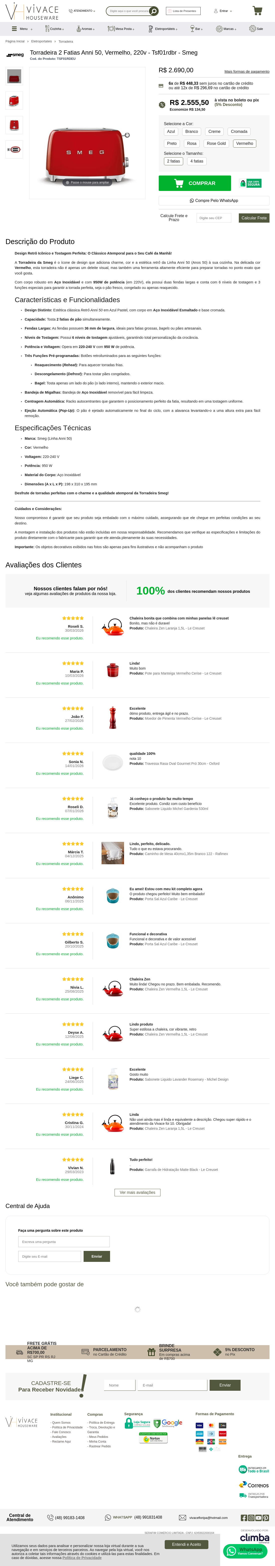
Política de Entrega (101, 1422)
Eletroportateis (42, 41)
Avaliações (59, 1437)
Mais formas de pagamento (247, 72)
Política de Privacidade (82, 1558)
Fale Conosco (61, 1432)
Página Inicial (15, 41)
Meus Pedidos (98, 1437)
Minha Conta (97, 1441)
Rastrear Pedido (100, 1446)
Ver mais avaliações (137, 1192)
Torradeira (66, 41)
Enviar (97, 1256)
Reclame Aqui (61, 1441)
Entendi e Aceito (186, 1544)
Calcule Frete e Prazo (174, 218)
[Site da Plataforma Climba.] (255, 1536)
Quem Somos (61, 1422)
